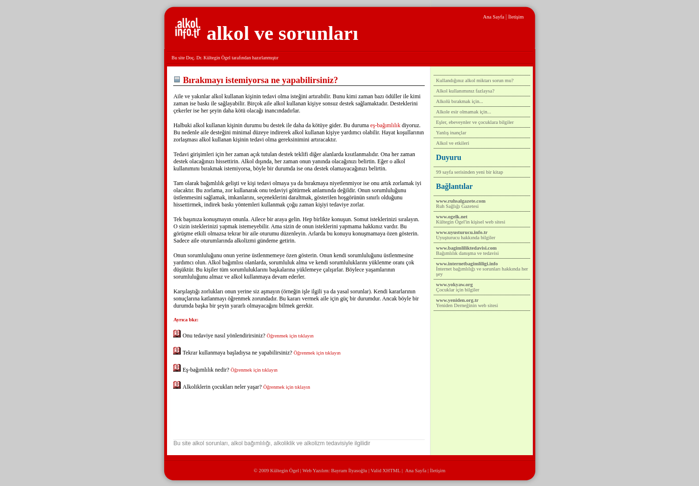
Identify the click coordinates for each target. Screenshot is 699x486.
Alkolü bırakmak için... (459, 101)
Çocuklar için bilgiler (457, 289)
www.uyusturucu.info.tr (462, 232)
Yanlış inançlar (451, 132)
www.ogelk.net (451, 216)
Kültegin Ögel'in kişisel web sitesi (470, 221)
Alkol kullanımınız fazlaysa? (465, 90)
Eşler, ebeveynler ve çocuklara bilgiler (475, 122)
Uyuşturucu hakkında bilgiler (465, 237)
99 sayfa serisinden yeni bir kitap (469, 172)
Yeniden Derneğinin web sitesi (467, 305)
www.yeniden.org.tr (457, 300)
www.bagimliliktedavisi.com (466, 248)
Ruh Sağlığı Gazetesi (457, 206)
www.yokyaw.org (454, 284)
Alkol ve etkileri (452, 143)
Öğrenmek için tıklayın (290, 335)
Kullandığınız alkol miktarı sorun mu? (474, 80)
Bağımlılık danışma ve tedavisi (467, 253)
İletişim (516, 16)
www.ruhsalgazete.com (460, 201)
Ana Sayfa (493, 16)
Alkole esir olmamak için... (463, 111)
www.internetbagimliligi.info (467, 263)
